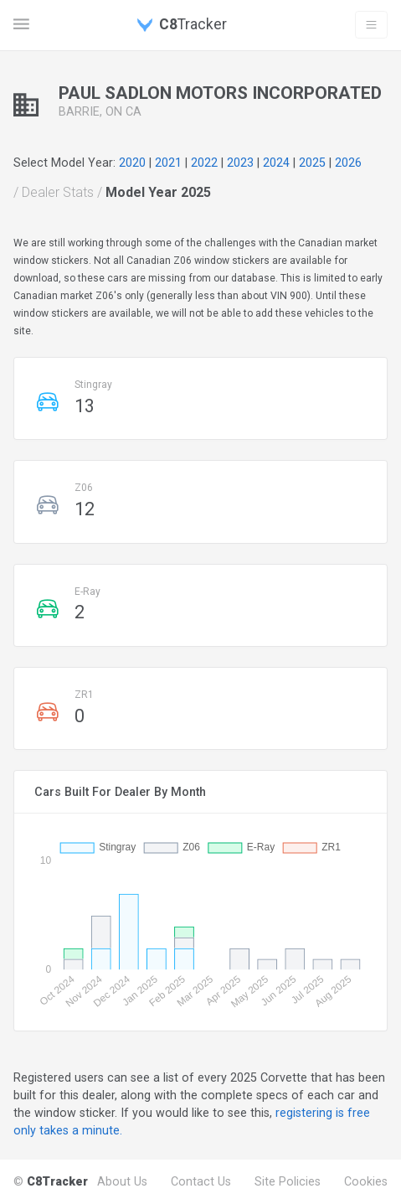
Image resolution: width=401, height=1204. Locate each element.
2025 (312, 162)
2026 (348, 162)
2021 (168, 162)
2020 (132, 162)
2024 (276, 162)
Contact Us (201, 1181)
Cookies (366, 1181)
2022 (204, 162)
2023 (240, 162)
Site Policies (287, 1181)
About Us (122, 1181)
